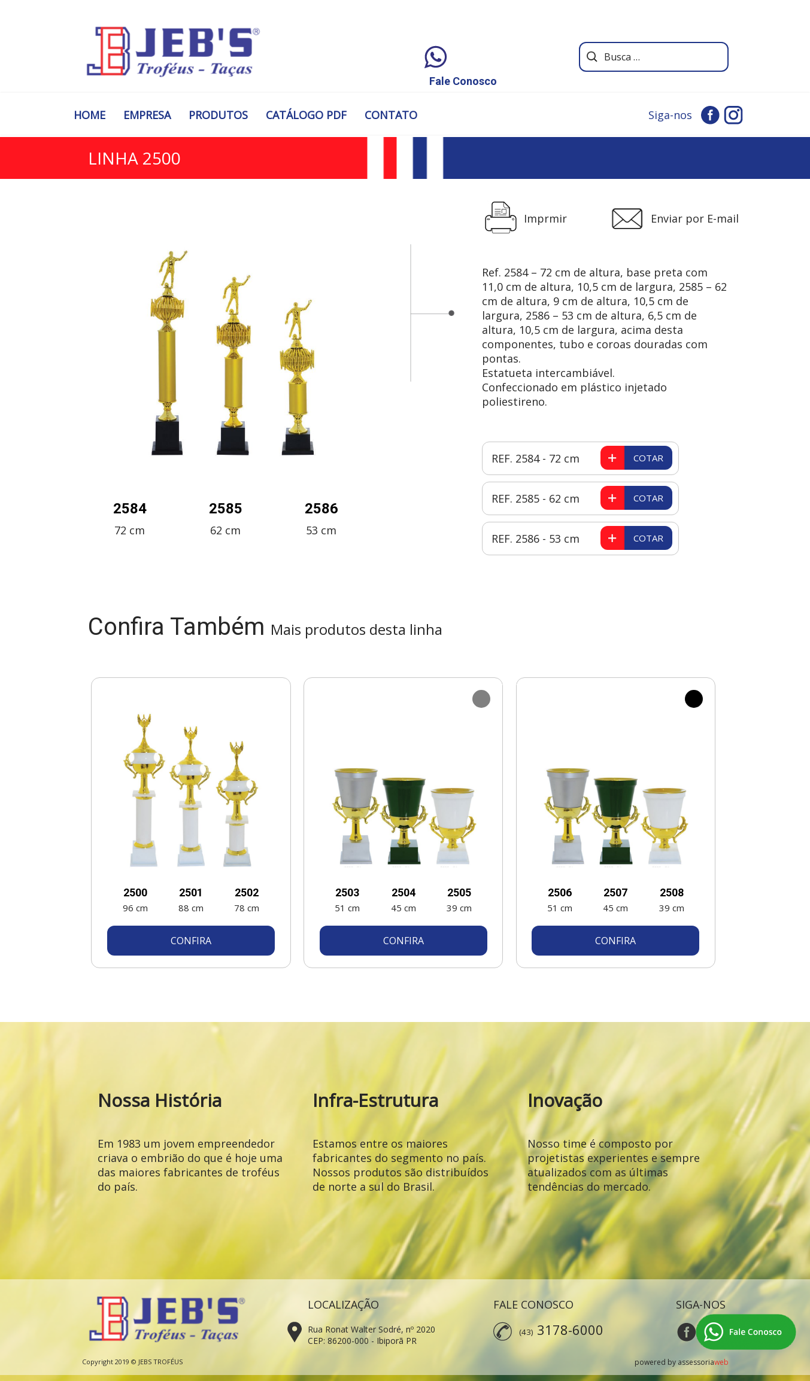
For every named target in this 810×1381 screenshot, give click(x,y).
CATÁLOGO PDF (306, 115)
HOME (89, 115)
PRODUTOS (218, 115)
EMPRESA (147, 115)
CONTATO (391, 115)
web (721, 1362)
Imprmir (545, 218)
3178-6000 (570, 1330)
